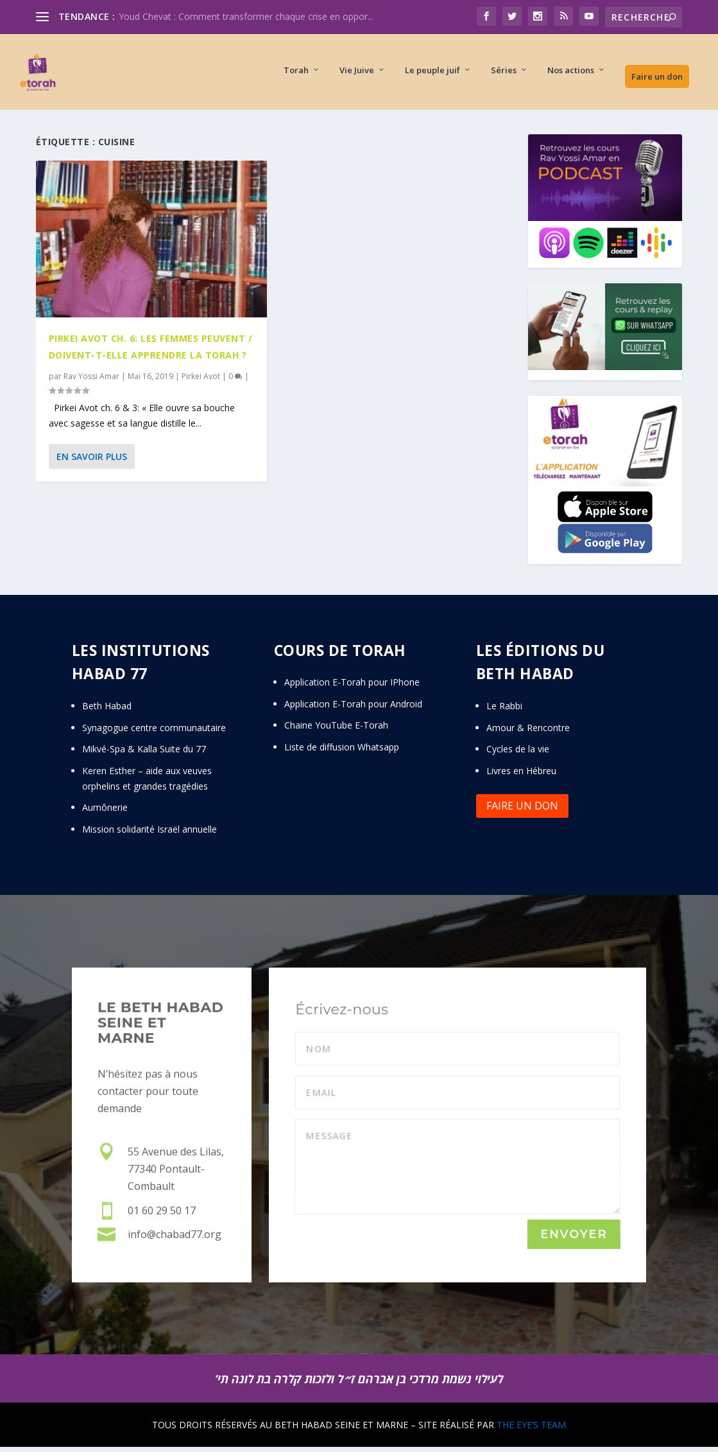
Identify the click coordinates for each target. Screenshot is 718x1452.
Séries (504, 74)
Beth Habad (108, 711)
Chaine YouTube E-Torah (336, 730)
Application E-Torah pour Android (353, 709)
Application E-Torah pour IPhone (352, 687)
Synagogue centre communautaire (154, 733)
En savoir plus (91, 462)
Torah (296, 74)
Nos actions (570, 74)
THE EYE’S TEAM (531, 1430)
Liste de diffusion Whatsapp (341, 752)
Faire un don (657, 80)
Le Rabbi (504, 711)
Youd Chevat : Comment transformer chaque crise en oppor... (246, 16)
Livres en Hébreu (521, 776)
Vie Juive (356, 74)
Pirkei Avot (201, 381)
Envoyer (574, 1239)
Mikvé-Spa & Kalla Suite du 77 (144, 754)
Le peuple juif (432, 74)
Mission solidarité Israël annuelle (149, 834)
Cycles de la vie (517, 754)
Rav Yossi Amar (91, 381)
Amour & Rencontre (528, 733)
